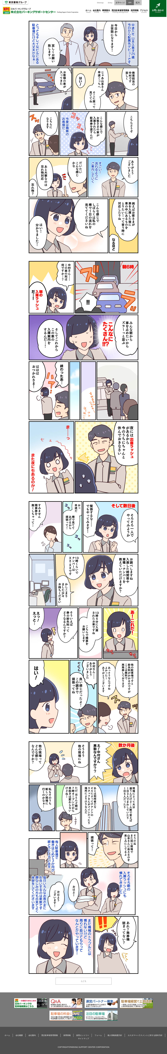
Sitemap (100, 3)
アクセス (144, 11)
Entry (110, 3)
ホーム (88, 11)
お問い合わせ (157, 8)
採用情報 (135, 11)
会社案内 (97, 11)
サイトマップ (83, 1038)
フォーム (98, 1035)
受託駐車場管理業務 (120, 11)
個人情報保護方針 (115, 1035)
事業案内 (106, 11)
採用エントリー (82, 1035)
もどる (83, 981)
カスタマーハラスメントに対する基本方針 (145, 1035)
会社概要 (19, 1035)
